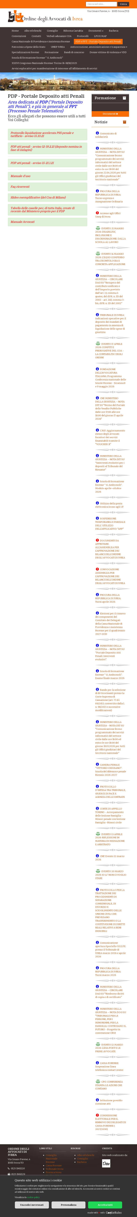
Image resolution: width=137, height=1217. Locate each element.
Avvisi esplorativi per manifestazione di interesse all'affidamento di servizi (54, 68)
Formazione (52, 52)
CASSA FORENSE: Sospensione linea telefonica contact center (109, 1066)
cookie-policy (33, 1197)
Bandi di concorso (74, 52)
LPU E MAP (100, 36)
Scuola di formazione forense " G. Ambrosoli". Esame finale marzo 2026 (109, 675)
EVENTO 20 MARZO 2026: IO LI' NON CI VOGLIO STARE (110, 875)
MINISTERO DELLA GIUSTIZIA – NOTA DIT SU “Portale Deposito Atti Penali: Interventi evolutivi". (109, 652)
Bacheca (113, 30)
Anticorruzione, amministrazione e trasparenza (97, 46)
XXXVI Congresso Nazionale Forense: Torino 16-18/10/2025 (44, 63)
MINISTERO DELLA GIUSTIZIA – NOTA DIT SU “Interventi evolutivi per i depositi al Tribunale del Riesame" (109, 462)
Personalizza (68, 1204)
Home (15, 30)
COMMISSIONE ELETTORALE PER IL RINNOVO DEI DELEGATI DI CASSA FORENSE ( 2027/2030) (110, 1122)
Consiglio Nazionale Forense (51, 1159)
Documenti (95, 30)
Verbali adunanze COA (59, 36)
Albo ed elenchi (32, 30)
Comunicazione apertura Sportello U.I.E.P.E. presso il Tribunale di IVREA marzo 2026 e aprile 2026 (110, 949)
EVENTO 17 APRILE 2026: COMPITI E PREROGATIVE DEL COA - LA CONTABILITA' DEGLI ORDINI (109, 350)
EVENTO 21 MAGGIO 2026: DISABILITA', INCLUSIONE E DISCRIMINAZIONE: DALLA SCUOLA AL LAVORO (110, 235)
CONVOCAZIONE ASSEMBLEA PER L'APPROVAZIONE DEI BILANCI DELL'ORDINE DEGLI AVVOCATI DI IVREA (110, 576)
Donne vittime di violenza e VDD (108, 52)
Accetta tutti (105, 1204)
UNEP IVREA (58, 46)
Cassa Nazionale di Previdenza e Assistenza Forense (41, 41)
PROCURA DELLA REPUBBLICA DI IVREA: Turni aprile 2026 (108, 598)
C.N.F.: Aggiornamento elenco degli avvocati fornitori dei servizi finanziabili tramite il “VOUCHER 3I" (110, 437)
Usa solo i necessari (31, 1204)
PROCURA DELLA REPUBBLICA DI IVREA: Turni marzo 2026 (108, 972)
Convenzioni (19, 36)
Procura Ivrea (53, 1172)
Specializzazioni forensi (25, 52)
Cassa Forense (54, 1165)
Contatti (36, 36)
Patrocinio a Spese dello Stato (28, 46)
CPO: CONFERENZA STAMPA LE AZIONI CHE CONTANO (109, 1085)
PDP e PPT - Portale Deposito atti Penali (98, 41)
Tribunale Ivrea (54, 1168)
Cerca (123, 4)
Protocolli (83, 36)
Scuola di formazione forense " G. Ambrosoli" (37, 57)
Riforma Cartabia (73, 30)
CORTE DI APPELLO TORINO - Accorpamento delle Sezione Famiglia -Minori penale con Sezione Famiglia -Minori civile (110, 815)
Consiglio (52, 30)
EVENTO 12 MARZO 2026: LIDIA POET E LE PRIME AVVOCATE (109, 1048)
